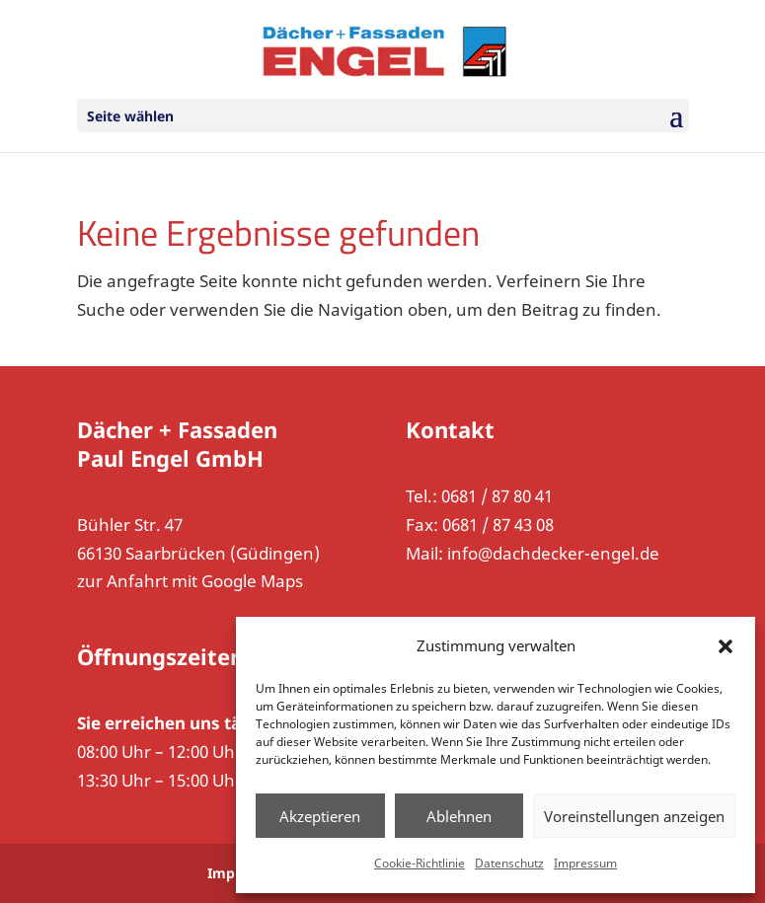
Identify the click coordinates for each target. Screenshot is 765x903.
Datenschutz (509, 863)
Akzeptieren (319, 816)
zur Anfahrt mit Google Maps (190, 580)
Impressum (585, 863)
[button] (725, 646)
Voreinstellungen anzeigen (634, 816)
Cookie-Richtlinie (419, 863)
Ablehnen (459, 816)
